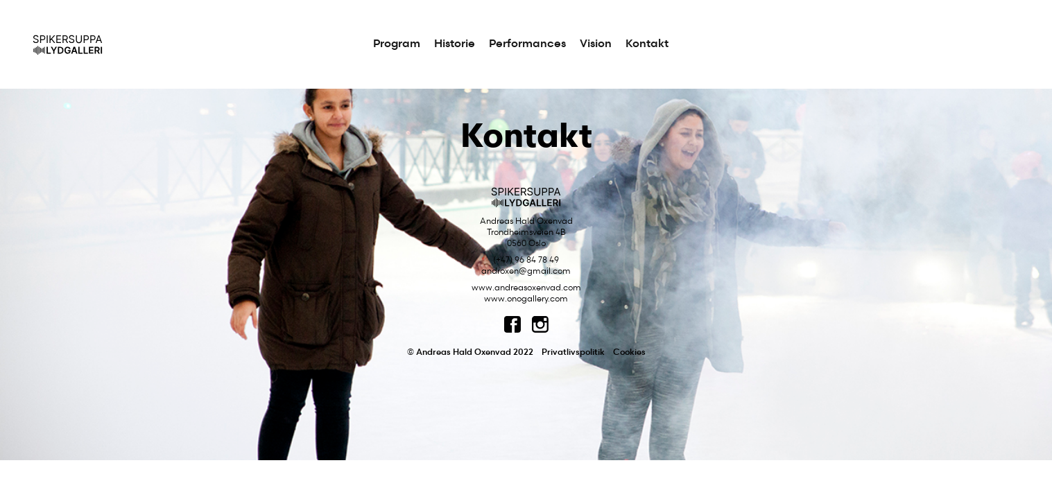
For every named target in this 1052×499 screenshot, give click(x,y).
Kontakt (647, 44)
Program (396, 44)
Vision (596, 44)
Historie (454, 44)
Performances (527, 44)
